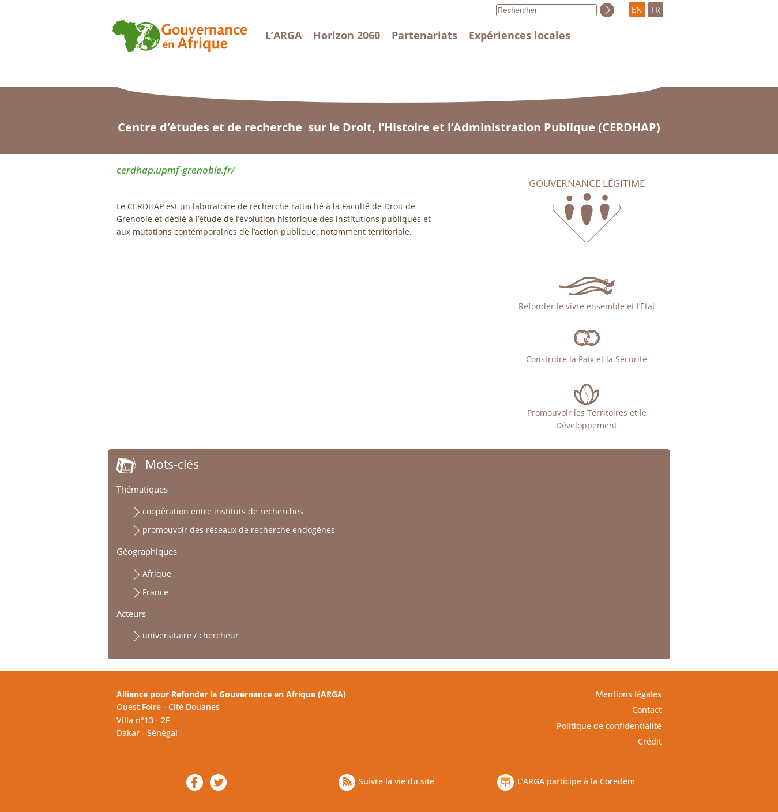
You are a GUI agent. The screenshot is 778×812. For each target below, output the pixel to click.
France (155, 592)
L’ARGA (283, 35)
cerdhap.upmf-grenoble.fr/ (175, 169)
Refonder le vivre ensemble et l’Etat (586, 305)
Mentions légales (629, 694)
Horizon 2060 (346, 35)
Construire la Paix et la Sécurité (586, 359)
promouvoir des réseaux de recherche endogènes (238, 529)
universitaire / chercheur (190, 635)
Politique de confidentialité (609, 725)
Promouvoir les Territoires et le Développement (587, 419)
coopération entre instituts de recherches (222, 511)
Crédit (650, 741)
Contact (647, 709)
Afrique (156, 573)
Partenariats (424, 35)
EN (637, 9)
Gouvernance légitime (587, 183)
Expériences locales (519, 35)
